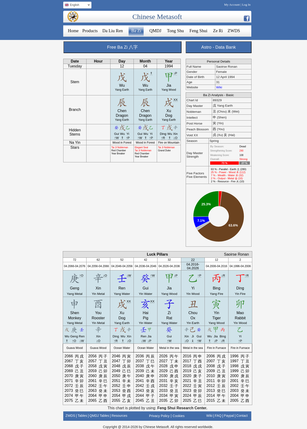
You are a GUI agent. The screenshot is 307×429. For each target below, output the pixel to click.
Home (73, 30)
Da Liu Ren (112, 30)
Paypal (229, 415)
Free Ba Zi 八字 (122, 47)
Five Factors (195, 173)
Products (90, 30)
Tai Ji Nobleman (119, 147)
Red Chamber (118, 150)
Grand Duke (164, 150)
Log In (246, 4)
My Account (232, 4)
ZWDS (234, 30)
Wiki (219, 87)
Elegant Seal (141, 147)
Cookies (179, 416)
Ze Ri (218, 30)
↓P (175, 73)
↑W (116, 138)
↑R (163, 138)
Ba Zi (136, 30)
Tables (82, 415)
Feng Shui (198, 30)
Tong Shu (175, 30)
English (76, 5)
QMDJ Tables (99, 415)
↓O (175, 138)
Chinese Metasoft (157, 16)
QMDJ (155, 30)
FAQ (218, 415)
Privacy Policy (159, 416)
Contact (242, 415)
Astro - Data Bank (218, 47)
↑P (128, 138)
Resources (119, 415)
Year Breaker (118, 153)
